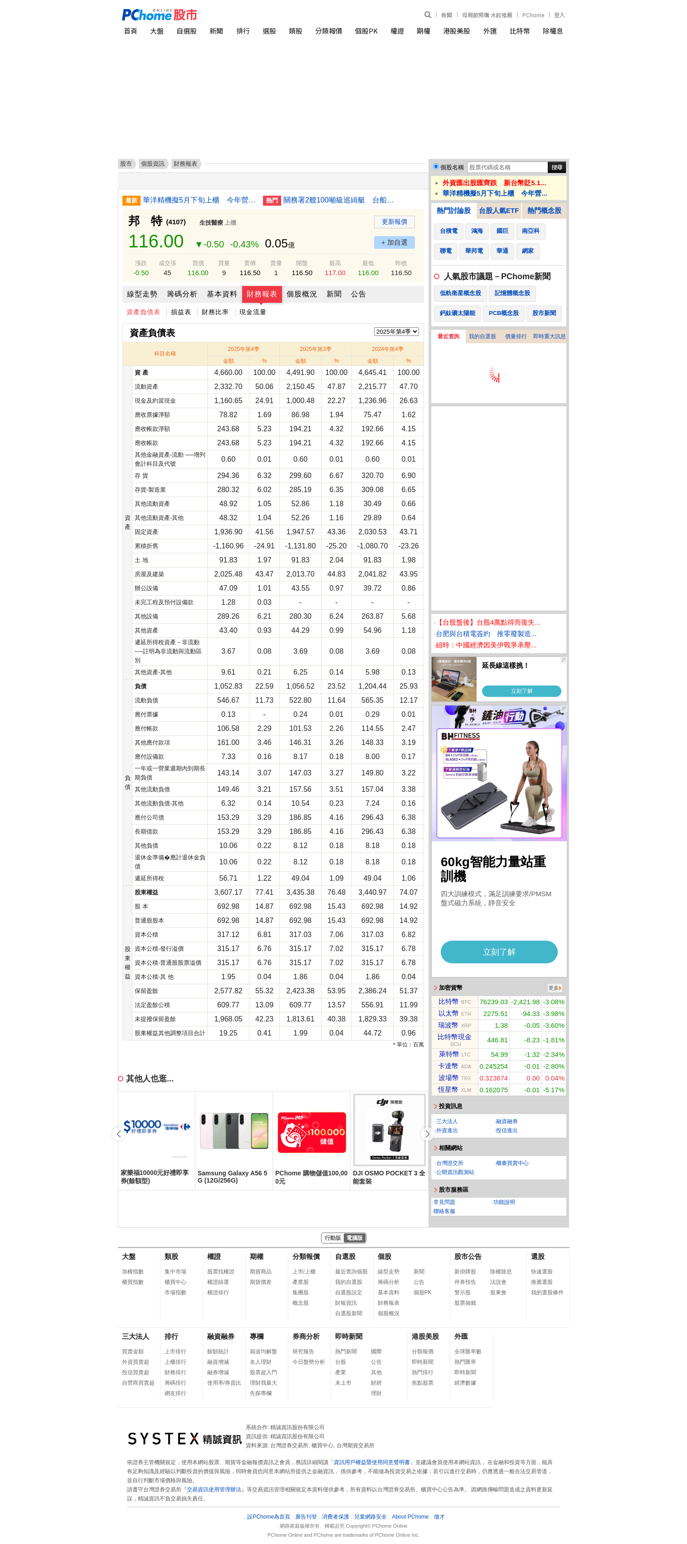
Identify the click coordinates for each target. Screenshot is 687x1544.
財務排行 (175, 1372)
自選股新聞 (348, 1313)
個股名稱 (452, 167)
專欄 (256, 1336)
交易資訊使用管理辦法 (214, 1489)
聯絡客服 (444, 1211)
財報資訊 (346, 1303)
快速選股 (542, 1271)
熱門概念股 (544, 210)
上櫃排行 (175, 1362)
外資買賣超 (135, 1362)
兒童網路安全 (370, 1517)
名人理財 (261, 1362)
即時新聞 (348, 1336)
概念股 (300, 1303)
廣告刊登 (306, 1517)
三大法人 (447, 1121)
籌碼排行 (175, 1383)
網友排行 (175, 1393)
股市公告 (468, 1256)
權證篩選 (218, 1282)
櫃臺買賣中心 (512, 1163)
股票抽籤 (465, 1303)
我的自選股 (482, 336)
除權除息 (501, 1271)
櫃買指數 (133, 1282)
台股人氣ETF (499, 210)
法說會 (498, 1282)
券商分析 (306, 1336)
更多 (554, 988)
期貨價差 (261, 1282)
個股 (384, 1256)
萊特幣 (449, 1054)
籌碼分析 (182, 294)
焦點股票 (423, 1383)
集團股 (300, 1292)
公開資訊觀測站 (455, 1172)
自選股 (186, 30)
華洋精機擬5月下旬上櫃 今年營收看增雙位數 (199, 200)
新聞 (446, 15)
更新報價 (394, 221)
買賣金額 (133, 1351)
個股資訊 (153, 163)
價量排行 (516, 336)
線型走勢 (142, 294)
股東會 (498, 1292)
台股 (340, 1362)
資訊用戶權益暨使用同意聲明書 (372, 1462)
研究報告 (303, 1351)
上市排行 (175, 1351)
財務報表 (262, 294)
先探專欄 (261, 1393)
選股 (269, 30)
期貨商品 (261, 1271)
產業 (340, 1372)
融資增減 (218, 1362)
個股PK (366, 30)
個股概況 (302, 294)
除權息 (553, 30)
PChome (533, 15)
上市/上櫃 (304, 1271)
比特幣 (520, 30)
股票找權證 (220, 1271)
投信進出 (507, 1130)
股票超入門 (263, 1372)
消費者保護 (335, 1517)
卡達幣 (448, 1066)
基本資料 (222, 294)
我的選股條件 (547, 1292)
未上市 (343, 1383)
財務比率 (215, 312)
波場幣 (449, 1077)
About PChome (410, 1517)
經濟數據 (465, 1383)
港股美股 (456, 30)
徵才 (439, 1517)
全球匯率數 (468, 1351)
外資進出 (447, 1130)
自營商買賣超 (138, 1383)
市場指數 (175, 1292)
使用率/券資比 (224, 1383)
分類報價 (328, 30)
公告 (358, 294)
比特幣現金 (455, 1037)
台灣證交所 (449, 1163)
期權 (423, 30)
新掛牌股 (465, 1271)
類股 (295, 30)
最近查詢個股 (351, 1271)
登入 (559, 15)
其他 (376, 1372)
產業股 (300, 1282)
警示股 (462, 1292)
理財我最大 (263, 1383)
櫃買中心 (175, 1282)
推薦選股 (542, 1282)
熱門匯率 (465, 1362)
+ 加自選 (394, 242)
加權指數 (133, 1271)
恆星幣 (448, 1089)
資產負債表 (144, 312)
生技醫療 (211, 222)
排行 (243, 30)
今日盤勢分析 (308, 1362)
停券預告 (465, 1282)
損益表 (181, 312)
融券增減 (218, 1372)
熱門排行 (423, 1372)
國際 (376, 1351)
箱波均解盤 (263, 1351)
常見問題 (444, 1202)
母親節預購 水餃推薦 (487, 15)
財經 (376, 1383)
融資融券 (507, 1121)
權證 (397, 30)
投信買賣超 (135, 1372)
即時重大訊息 (549, 336)
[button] (427, 1134)
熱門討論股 (454, 210)
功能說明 (504, 1202)
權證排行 (218, 1292)
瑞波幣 (448, 1025)
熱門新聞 (346, 1351)
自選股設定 (348, 1292)
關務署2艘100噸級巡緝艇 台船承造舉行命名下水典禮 (340, 200)
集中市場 (175, 1271)
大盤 (157, 30)
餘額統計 (218, 1351)
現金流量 (253, 312)
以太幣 (449, 1013)
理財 (376, 1393)
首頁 (130, 30)
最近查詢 (448, 336)
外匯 (490, 30)
